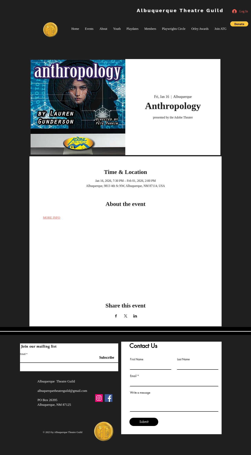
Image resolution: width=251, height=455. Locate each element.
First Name (136, 359)
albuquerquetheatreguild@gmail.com (62, 391)
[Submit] (143, 422)
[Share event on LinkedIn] (135, 316)
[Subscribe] (104, 357)
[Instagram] (99, 398)
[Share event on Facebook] (116, 316)
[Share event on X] (125, 316)
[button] (89, 28)
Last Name (183, 359)
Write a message (140, 392)
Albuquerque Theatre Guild (180, 10)
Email (23, 354)
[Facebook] (108, 398)
